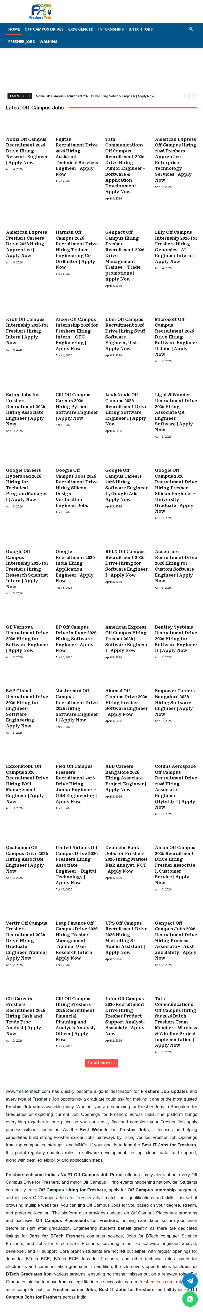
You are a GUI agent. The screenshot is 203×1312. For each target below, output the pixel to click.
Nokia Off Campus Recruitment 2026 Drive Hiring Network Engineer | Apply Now (95, 96)
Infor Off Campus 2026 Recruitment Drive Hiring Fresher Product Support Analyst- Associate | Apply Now (125, 1003)
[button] (191, 29)
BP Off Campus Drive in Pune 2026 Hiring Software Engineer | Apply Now (76, 631)
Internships (111, 29)
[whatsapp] (190, 1299)
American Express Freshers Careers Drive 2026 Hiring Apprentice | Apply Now (26, 242)
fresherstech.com (156, 1268)
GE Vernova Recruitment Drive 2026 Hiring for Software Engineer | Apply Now (27, 631)
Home (14, 29)
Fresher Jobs (21, 41)
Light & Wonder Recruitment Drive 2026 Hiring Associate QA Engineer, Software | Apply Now (176, 407)
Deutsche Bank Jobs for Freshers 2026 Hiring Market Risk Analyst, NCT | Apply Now (126, 849)
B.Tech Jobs (141, 29)
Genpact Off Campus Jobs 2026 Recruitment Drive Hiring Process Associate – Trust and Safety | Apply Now (176, 929)
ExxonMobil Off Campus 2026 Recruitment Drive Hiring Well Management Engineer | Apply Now (27, 774)
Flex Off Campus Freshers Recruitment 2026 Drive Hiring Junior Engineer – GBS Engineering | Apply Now (76, 774)
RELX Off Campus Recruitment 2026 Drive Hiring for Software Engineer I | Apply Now (126, 557)
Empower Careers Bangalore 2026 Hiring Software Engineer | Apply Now (175, 694)
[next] (192, 96)
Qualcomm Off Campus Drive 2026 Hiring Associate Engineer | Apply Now (27, 849)
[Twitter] (190, 1281)
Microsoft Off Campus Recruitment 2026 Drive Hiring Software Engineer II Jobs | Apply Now (176, 333)
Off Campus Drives (44, 29)
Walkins (48, 41)
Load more (101, 1049)
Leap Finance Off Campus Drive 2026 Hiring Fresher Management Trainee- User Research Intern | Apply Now (76, 929)
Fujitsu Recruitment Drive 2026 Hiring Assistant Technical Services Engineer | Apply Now (77, 156)
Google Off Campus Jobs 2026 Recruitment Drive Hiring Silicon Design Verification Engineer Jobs (77, 482)
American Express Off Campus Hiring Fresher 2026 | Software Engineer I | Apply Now (126, 631)
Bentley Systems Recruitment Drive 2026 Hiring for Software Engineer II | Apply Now (176, 631)
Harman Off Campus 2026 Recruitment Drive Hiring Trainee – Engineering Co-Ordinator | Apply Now (77, 247)
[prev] (184, 96)
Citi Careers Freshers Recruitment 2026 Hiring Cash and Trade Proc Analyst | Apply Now (25, 1003)
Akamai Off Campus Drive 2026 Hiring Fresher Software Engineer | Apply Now (126, 694)
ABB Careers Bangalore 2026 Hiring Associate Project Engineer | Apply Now (125, 769)
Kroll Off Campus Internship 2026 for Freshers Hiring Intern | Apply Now (27, 328)
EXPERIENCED (81, 29)
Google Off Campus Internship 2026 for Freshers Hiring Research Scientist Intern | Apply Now (27, 562)
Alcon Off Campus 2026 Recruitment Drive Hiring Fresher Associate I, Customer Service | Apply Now (175, 854)
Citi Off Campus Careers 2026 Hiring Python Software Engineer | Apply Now (77, 402)
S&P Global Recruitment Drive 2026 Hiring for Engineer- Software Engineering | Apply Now (27, 700)
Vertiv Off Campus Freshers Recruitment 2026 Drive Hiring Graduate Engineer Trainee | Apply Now (26, 929)
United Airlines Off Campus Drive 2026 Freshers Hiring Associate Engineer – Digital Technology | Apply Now (76, 854)
